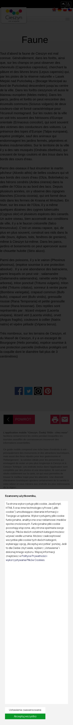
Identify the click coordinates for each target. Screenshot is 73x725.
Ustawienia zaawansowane (25, 710)
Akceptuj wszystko (25, 716)
